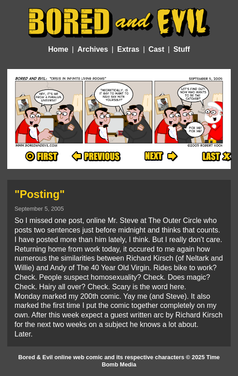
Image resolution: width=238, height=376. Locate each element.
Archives (93, 49)
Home (58, 49)
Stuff (181, 49)
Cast (157, 49)
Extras (128, 49)
